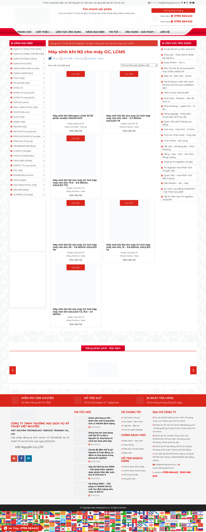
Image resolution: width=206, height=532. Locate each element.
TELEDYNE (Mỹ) (20, 83)
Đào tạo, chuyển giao (134, 429)
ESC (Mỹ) (16, 170)
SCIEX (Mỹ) (17, 117)
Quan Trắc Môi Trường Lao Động (177, 123)
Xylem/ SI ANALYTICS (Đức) (26, 49)
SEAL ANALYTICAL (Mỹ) (24, 107)
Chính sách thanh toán (135, 451)
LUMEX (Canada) (20, 151)
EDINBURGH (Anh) (21, 175)
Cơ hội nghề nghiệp (133, 410)
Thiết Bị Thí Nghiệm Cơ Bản (78, 43)
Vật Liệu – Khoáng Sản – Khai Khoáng (178, 148)
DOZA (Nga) (18, 180)
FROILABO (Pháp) (21, 160)
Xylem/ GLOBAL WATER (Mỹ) (27, 53)
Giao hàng (129, 425)
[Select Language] (177, 501)
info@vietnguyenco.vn (169, 2)
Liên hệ (164, 31)
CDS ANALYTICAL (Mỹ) (23, 185)
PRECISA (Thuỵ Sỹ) (21, 141)
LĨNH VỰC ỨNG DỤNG (68, 31)
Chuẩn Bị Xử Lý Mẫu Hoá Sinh (179, 49)
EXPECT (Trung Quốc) (23, 165)
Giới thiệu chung (132, 398)
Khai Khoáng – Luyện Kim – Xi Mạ (178, 108)
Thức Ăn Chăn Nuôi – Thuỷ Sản (180, 135)
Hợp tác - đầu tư (131, 406)
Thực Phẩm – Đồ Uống (176, 140)
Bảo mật (128, 433)
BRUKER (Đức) (19, 189)
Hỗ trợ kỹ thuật (131, 455)
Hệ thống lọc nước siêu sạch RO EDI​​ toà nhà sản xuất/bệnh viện (178, 84)
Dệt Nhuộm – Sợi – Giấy (176, 183)
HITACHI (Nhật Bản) (22, 155)
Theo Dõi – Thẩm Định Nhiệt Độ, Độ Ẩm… (178, 56)
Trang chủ (24, 31)
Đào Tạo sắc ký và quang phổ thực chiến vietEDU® (178, 70)
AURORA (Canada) (21, 194)
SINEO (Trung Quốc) (22, 92)
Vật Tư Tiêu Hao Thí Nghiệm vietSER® (177, 198)
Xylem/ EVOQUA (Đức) (23, 58)
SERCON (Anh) (19, 102)
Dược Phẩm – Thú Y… (175, 62)
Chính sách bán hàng (134, 447)
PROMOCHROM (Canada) (25, 136)
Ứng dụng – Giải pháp (140, 31)
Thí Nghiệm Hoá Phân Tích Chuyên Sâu (177, 169)
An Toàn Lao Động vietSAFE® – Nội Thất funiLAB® (178, 190)
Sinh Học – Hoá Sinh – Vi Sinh (179, 129)
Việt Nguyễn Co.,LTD (29, 427)
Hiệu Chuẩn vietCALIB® (176, 92)
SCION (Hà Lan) (20, 112)
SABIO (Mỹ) (17, 121)
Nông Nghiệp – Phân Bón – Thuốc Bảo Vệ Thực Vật (177, 115)
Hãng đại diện (95, 31)
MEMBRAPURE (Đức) (23, 146)
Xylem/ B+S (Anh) (21, 63)
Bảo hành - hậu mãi (133, 421)
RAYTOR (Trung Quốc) (23, 131)
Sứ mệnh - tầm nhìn (133, 402)
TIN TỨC (115, 31)
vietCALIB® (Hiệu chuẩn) (24, 68)
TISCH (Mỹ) (17, 78)
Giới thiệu (43, 31)
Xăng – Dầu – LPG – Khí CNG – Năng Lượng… (178, 156)
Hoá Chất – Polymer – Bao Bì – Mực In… (178, 100)
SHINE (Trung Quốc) (22, 97)
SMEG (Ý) (16, 87)
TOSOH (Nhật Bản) (21, 73)
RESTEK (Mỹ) (18, 126)
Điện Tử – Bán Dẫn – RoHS (177, 76)
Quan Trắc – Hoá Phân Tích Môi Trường (177, 177)
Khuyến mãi (129, 459)
